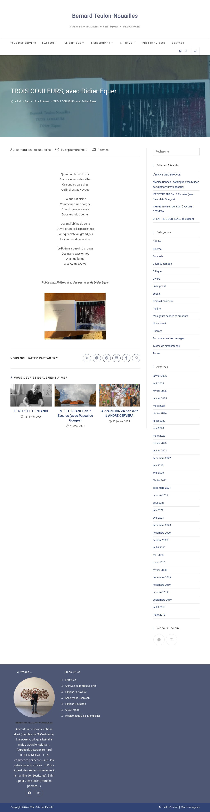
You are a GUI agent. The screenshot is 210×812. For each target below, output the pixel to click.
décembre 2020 (162, 525)
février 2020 (160, 570)
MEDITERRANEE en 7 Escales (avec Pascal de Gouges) (75, 415)
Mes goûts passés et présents (170, 316)
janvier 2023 (160, 450)
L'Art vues (70, 679)
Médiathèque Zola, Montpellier (82, 715)
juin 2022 (158, 465)
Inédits (157, 308)
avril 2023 (158, 428)
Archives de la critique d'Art (80, 685)
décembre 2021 (162, 487)
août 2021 (158, 502)
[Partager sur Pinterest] (107, 358)
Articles (157, 241)
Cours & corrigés (162, 263)
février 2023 (160, 443)
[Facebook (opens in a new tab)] (180, 51)
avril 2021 (158, 517)
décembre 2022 (162, 458)
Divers (156, 278)
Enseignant (159, 286)
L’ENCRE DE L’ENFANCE (31, 411)
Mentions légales (190, 807)
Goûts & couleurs (163, 301)
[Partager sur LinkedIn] (116, 358)
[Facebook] (159, 639)
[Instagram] (171, 639)
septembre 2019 (162, 599)
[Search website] (195, 51)
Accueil (163, 807)
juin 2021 (158, 510)
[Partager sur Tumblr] (126, 358)
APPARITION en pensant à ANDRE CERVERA (119, 413)
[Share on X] (87, 358)
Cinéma (157, 249)
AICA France (72, 709)
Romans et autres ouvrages (169, 338)
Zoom (156, 353)
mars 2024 (159, 405)
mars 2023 (159, 435)
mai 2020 (158, 555)
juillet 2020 (159, 547)
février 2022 (160, 480)
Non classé (159, 323)
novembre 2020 (162, 532)
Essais (157, 293)
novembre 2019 (162, 584)
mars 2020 (159, 562)
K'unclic (49, 807)
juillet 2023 (159, 420)
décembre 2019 (162, 577)
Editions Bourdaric (75, 703)
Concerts (158, 256)
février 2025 (160, 390)
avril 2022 (158, 472)
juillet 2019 (159, 607)
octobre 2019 (160, 592)
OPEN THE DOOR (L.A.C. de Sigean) (173, 218)
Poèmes (103, 149)
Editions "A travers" (76, 692)
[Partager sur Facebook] (97, 358)
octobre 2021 (160, 495)
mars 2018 (159, 614)
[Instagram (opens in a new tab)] (186, 51)
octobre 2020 (160, 540)
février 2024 (160, 413)
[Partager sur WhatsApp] (136, 358)
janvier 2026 (160, 375)
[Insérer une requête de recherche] (176, 152)
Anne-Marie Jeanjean (77, 697)
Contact (173, 807)
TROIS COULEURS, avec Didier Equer (75, 101)
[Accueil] (11, 101)
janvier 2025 (160, 398)
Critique (157, 271)
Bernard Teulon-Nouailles (33, 149)
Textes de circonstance (166, 345)
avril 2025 (158, 383)
